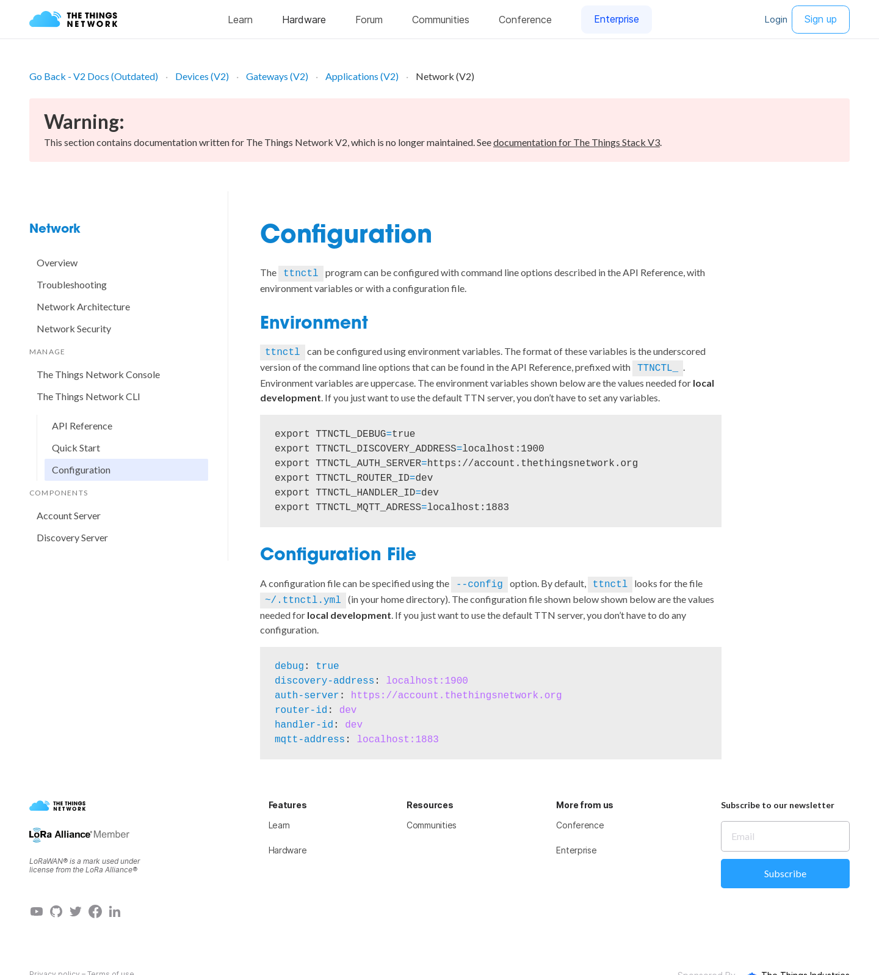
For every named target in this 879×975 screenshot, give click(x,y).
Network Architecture (83, 306)
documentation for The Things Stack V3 (576, 142)
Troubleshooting (72, 284)
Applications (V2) (362, 76)
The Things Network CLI (88, 396)
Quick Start (76, 447)
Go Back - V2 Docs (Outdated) (93, 76)
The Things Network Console (98, 374)
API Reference (82, 425)
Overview (57, 262)
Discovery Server (72, 537)
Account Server (69, 515)
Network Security (74, 328)
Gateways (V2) (277, 76)
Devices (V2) (202, 76)
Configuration (81, 469)
